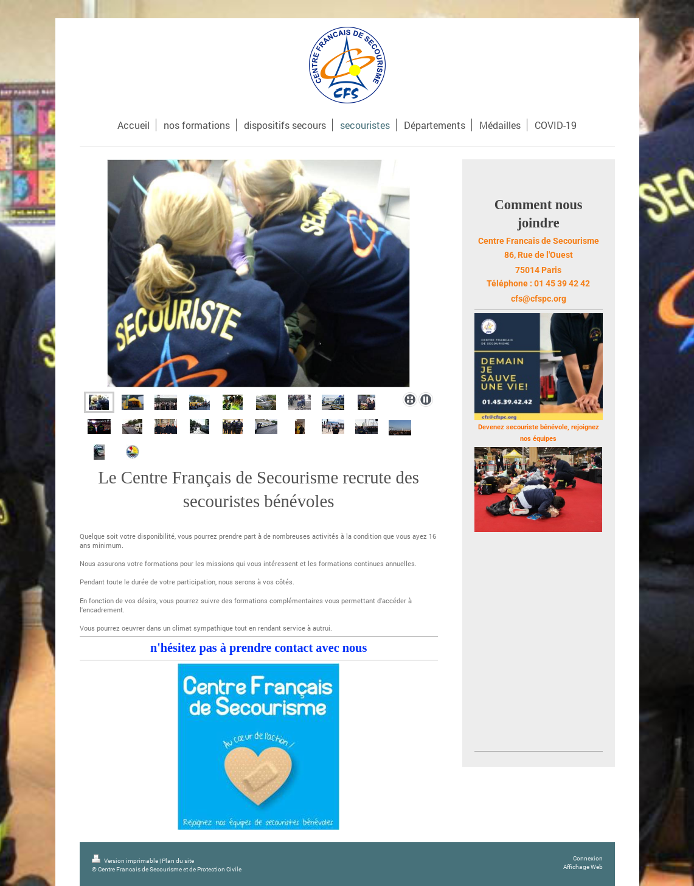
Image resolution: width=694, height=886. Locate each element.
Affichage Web (583, 867)
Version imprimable (125, 861)
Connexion (588, 858)
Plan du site (178, 861)
